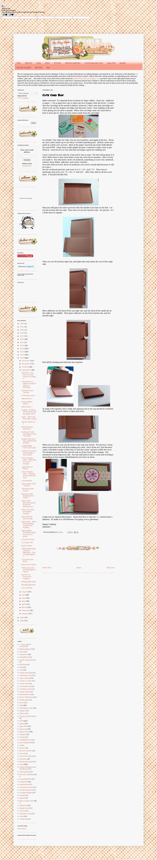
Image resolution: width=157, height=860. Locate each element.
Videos (38, 63)
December (26, 361)
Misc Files (38, 67)
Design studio (24, 692)
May (24, 601)
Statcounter (21, 829)
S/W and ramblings (26, 774)
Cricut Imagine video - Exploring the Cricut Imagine (28, 461)
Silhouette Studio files (72, 63)
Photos (47, 63)
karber (22, 748)
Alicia (21, 652)
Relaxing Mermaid (28, 585)
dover (21, 703)
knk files (123, 63)
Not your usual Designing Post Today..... (27, 496)
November (26, 364)
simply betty (24, 808)
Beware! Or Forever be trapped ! (26, 576)
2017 (22, 336)
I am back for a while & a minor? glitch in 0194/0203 (28, 384)
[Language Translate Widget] (27, 93)
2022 (22, 324)
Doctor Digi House (26, 697)
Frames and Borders (27, 716)
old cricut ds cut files (24, 67)
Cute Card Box (26, 588)
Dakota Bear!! (26, 399)
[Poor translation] (11, 14)
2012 (22, 352)
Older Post (111, 568)
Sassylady (23, 782)
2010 (22, 358)
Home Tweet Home (28, 565)
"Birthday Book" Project (27, 490)
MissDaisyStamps (26, 762)
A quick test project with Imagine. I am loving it (28, 453)
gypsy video (24, 732)
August (25, 592)
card (21, 670)
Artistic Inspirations (27, 660)
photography (24, 772)
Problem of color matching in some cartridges (28, 434)
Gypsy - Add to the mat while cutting (28, 418)
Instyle (22, 737)
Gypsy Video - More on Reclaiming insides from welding (28, 524)
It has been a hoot (28, 395)
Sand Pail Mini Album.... (26, 403)
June (24, 598)
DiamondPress (25, 694)
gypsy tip (23, 729)
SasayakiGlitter (25, 779)
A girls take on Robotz (26, 468)
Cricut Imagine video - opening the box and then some (28, 475)
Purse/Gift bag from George (27, 518)
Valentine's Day (25, 814)
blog (98, 517)
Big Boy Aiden (26, 546)
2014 (22, 345)
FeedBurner (27, 166)
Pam (21, 764)
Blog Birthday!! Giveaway (27, 428)
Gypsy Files (111, 63)
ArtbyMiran (24, 657)
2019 (22, 333)
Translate (23, 98)
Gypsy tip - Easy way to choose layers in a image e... (28, 375)
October (25, 367)
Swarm (22, 811)
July (23, 595)
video (21, 816)
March (24, 607)
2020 (22, 330)
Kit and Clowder (25, 751)
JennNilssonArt (25, 740)
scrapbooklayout (26, 790)
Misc (48, 67)
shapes (22, 798)
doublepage (24, 700)
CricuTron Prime (27, 539)
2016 (22, 339)
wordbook (23, 819)
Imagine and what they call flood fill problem (28, 441)
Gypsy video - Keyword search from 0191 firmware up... (28, 504)
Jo (20, 745)
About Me (28, 63)
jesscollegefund (25, 743)
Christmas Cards (25, 675)
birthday (23, 665)
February (25, 610)
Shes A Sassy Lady (26, 801)
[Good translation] (5, 14)
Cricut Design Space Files (94, 63)
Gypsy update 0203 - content (28, 485)
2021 (22, 327)
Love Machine (26, 481)
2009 (22, 618)
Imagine (22, 734)
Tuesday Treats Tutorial (27, 391)
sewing (22, 795)
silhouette (23, 805)
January (25, 614)
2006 (22, 621)
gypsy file (23, 726)
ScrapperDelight (25, 793)
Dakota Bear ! (26, 407)
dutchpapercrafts (26, 708)
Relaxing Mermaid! (28, 582)
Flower (22, 713)
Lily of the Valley (26, 756)
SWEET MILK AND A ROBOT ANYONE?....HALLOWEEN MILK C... (28, 552)
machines (23, 759)
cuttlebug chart (25, 689)
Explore (22, 711)
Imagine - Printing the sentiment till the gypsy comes (28, 412)
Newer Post (46, 568)
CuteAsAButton (25, 686)
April (24, 604)
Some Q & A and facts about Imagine (27, 511)
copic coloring (25, 678)
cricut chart (24, 684)
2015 (22, 342)
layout (22, 753)
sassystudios (24, 784)
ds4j (21, 705)
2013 (22, 349)
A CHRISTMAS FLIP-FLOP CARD (28, 447)
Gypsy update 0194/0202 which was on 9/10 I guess (28, 533)
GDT (21, 721)
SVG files (57, 63)
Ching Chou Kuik (26, 673)
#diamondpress (25, 649)
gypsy (21, 724)
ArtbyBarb (23, 654)
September (26, 370)
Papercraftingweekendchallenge (27, 768)
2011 (22, 355)
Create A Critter (25, 681)
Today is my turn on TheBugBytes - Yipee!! (28, 570)
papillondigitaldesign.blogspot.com (86, 78)
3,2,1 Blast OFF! (27, 543)
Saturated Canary (26, 787)
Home (18, 63)
